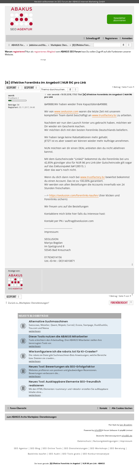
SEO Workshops (99, 448)
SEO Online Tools (52, 448)
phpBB (98, 430)
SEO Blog (35, 448)
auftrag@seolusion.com (79, 221)
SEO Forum (62, 1)
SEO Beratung (117, 448)
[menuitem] (125, 38)
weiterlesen (35, 331)
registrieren (19, 51)
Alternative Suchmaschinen (48, 321)
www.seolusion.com (66, 111)
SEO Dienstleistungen (76, 448)
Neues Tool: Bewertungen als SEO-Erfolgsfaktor (62, 366)
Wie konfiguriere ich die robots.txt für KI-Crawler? (63, 351)
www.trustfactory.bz (104, 115)
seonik (11, 95)
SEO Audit (54, 453)
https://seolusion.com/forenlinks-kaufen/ (74, 195)
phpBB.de (127, 435)
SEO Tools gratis (71, 453)
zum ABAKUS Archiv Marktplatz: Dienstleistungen (31, 416)
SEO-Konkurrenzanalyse (96, 453)
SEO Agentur (21, 448)
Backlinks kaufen (37, 453)
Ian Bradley (126, 424)
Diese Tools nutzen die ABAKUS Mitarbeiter (58, 336)
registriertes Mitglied (44, 51)
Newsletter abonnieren (119, 19)
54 (18, 105)
